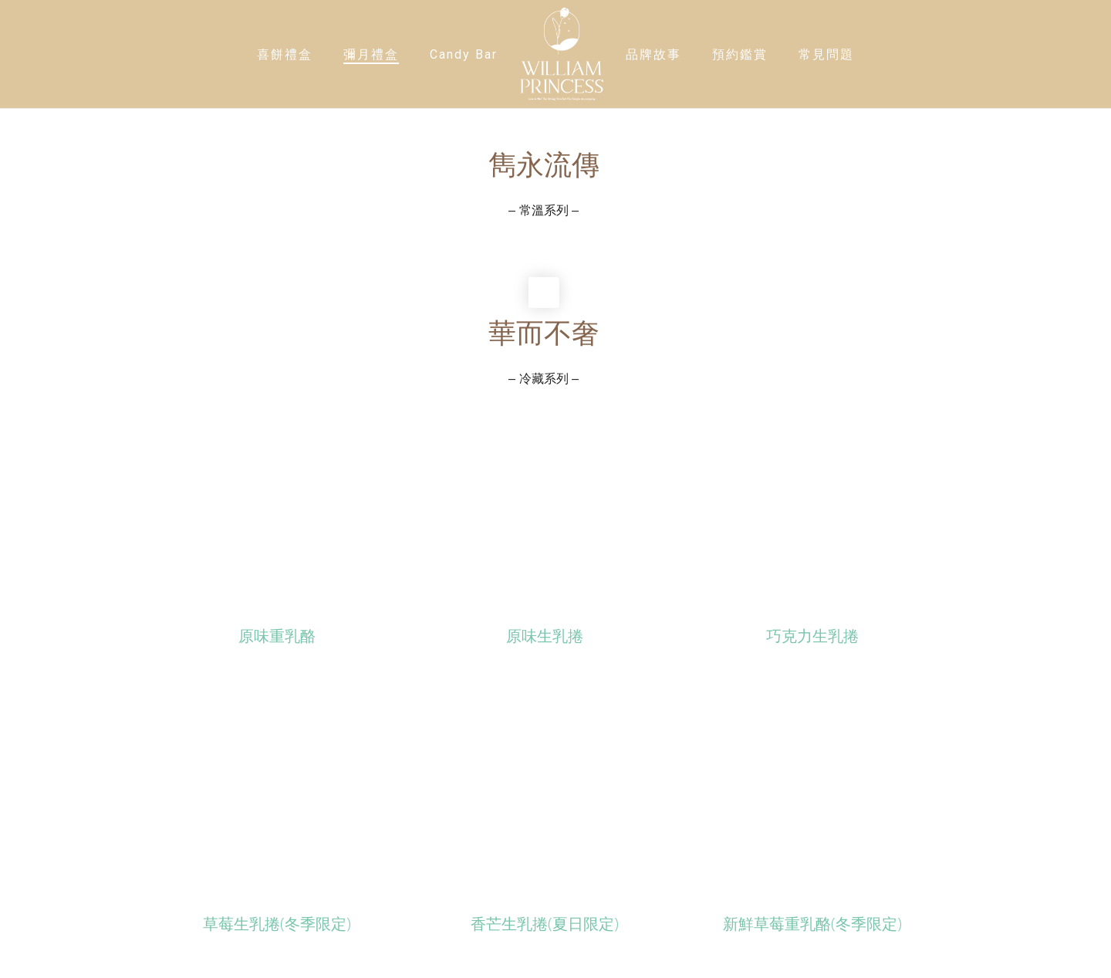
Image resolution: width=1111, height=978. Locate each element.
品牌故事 (653, 54)
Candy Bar (464, 54)
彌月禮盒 (371, 54)
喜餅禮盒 (284, 54)
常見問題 (826, 54)
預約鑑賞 (740, 54)
